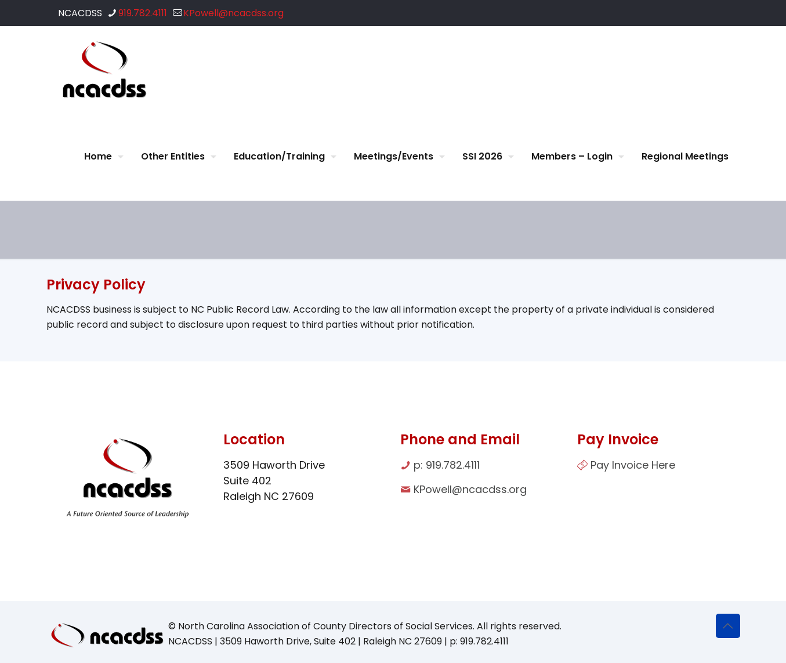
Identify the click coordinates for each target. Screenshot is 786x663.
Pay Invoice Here (633, 465)
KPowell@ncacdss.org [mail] (233, 13)
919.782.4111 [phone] (142, 13)
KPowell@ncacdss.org (470, 489)
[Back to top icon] (728, 626)
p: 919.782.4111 (447, 465)
